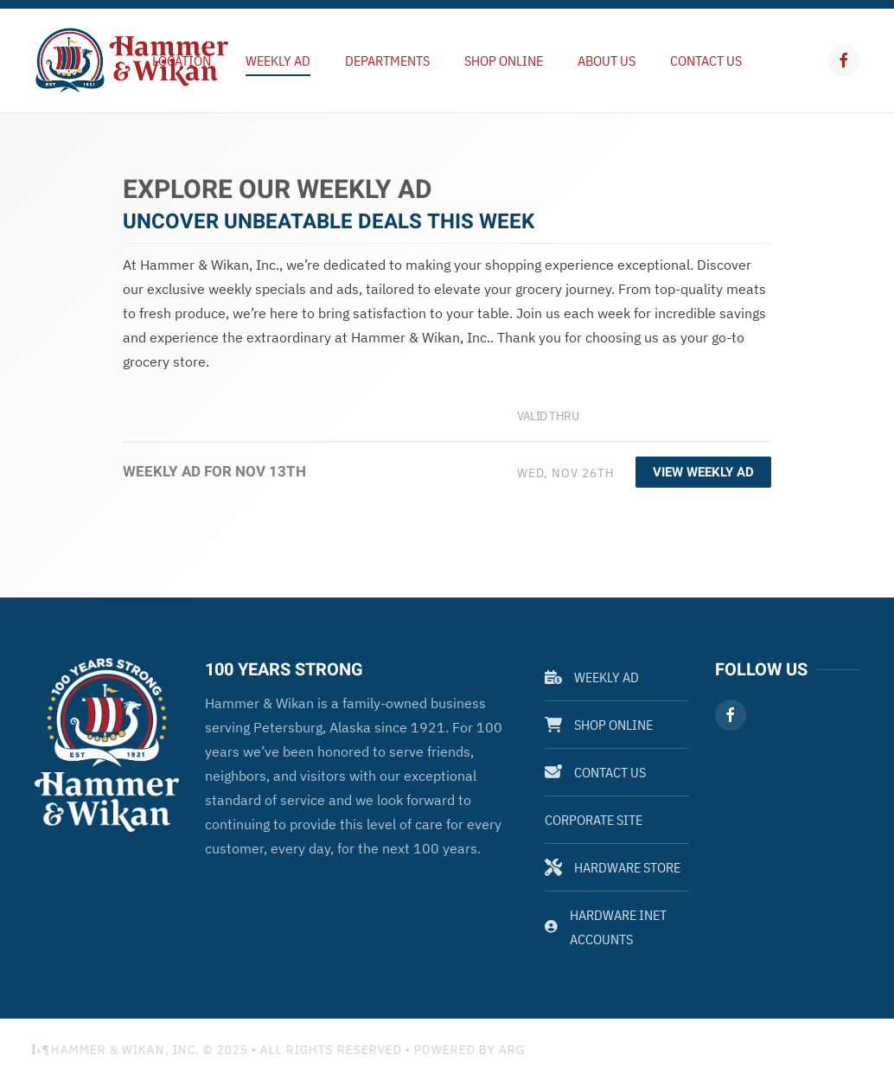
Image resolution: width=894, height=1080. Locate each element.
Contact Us (706, 60)
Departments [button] (387, 60)
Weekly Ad (592, 677)
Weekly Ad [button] (278, 60)
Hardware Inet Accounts (606, 927)
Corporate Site (593, 819)
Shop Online (503, 60)
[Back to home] (132, 60)
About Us (606, 60)
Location (181, 60)
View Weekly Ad (703, 472)
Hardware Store (612, 867)
